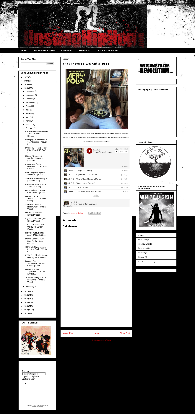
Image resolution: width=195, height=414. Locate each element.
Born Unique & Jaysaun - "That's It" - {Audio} (35, 173)
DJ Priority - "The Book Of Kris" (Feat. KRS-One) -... (36, 150)
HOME (24, 50)
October (29, 99)
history (141, 257)
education (142, 239)
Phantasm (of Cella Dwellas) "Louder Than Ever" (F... (36, 166)
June (28, 113)
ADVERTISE (66, 50)
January (29, 287)
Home (97, 333)
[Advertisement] (96, 308)
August (29, 106)
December (30, 91)
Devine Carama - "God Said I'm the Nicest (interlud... (34, 241)
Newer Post (68, 333)
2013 (26, 306)
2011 (26, 313)
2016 (26, 295)
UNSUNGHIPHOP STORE (44, 50)
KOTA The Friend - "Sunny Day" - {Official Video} (36, 256)
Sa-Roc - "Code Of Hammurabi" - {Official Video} (35, 206)
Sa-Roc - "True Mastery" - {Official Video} (36, 179)
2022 (26, 77)
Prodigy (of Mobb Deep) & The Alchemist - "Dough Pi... (36, 142)
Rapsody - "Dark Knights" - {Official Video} (36, 185)
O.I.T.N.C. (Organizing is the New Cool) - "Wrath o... (36, 249)
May (28, 117)
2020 (26, 81)
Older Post (125, 333)
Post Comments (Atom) (101, 340)
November (30, 95)
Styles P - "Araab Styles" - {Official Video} (36, 220)
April (28, 121)
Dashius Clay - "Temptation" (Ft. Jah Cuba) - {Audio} (35, 263)
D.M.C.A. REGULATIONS (107, 50)
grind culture (143, 244)
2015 (26, 299)
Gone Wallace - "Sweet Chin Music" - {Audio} (35, 191)
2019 (26, 84)
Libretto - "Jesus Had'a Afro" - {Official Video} (35, 234)
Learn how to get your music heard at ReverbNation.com (37, 406)
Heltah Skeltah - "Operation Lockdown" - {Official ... (36, 271)
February (30, 128)
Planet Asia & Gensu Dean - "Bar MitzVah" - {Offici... (36, 133)
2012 (26, 310)
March (29, 124)
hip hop (141, 253)
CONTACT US (84, 50)
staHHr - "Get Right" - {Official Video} (34, 214)
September (30, 102)
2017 (26, 291)
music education (145, 261)
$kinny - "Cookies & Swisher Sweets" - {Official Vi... (34, 158)
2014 (26, 302)
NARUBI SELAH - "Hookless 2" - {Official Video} (35, 198)
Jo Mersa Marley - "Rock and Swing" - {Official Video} (35, 279)
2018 (26, 88)
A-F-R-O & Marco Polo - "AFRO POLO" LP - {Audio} (35, 227)
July (28, 110)
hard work (142, 248)
